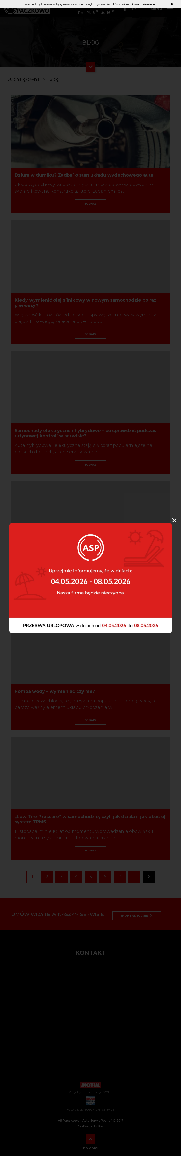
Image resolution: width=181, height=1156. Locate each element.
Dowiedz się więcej (143, 4)
